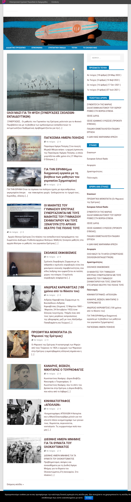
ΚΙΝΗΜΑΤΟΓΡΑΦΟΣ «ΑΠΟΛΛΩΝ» (102, 294)
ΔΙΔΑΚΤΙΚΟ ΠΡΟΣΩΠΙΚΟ (16, 48)
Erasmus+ (91, 152)
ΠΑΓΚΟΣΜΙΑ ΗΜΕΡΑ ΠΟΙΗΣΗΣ (64, 137)
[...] (60, 128)
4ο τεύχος (51, 142)
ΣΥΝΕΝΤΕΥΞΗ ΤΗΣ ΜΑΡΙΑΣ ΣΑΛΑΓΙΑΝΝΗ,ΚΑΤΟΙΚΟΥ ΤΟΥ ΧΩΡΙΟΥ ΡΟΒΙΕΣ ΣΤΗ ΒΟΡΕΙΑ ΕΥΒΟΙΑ (104, 107)
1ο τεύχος (91, 90)
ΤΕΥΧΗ (74, 48)
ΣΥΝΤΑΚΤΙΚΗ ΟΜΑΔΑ (57, 48)
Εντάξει (89, 498)
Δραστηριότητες (95, 171)
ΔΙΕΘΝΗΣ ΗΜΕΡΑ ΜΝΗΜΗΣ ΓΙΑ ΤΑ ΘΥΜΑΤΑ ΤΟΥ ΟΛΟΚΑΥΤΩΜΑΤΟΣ (62, 443)
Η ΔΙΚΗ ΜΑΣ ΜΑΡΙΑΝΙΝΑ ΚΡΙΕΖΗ (102, 137)
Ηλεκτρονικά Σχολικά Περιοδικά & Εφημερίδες (28, 2)
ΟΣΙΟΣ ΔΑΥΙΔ (93, 116)
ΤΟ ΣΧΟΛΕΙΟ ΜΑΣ (90, 48)
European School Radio (97, 159)
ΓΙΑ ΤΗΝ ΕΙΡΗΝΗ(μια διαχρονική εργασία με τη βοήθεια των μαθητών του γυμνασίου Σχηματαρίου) (104, 319)
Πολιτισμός (92, 178)
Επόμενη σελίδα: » (15, 484)
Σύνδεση (55, 2)
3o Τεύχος (91, 80)
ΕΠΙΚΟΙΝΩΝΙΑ (37, 48)
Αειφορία (91, 165)
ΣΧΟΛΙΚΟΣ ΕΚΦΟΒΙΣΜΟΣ (60, 253)
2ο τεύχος (91, 85)
